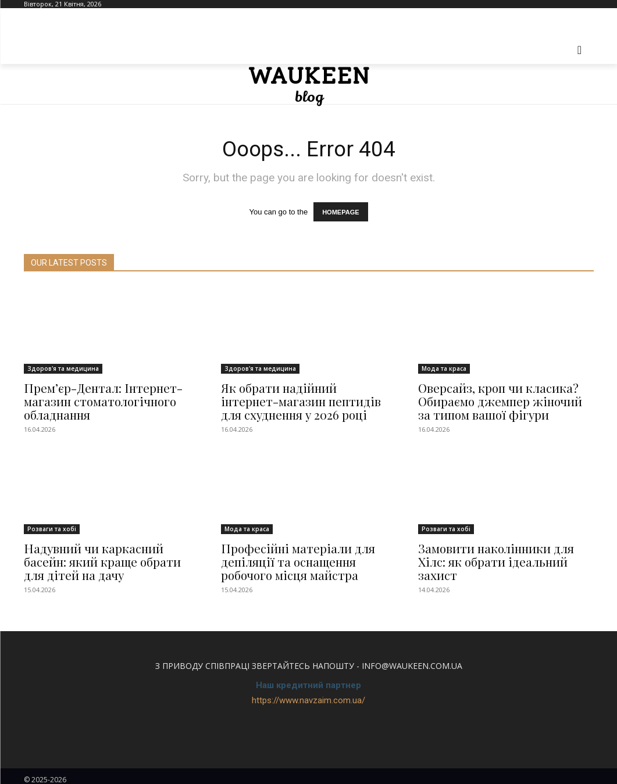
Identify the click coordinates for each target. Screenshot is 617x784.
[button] (580, 50)
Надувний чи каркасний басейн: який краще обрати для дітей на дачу (110, 557)
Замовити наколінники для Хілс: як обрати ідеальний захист (505, 550)
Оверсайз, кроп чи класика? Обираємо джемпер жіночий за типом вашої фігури (502, 400)
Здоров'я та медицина (63, 370)
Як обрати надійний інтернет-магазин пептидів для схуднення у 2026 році (302, 400)
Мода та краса (444, 370)
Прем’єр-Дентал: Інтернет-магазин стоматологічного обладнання (96, 400)
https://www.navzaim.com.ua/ (308, 694)
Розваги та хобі (51, 526)
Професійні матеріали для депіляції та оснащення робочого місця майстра (291, 557)
